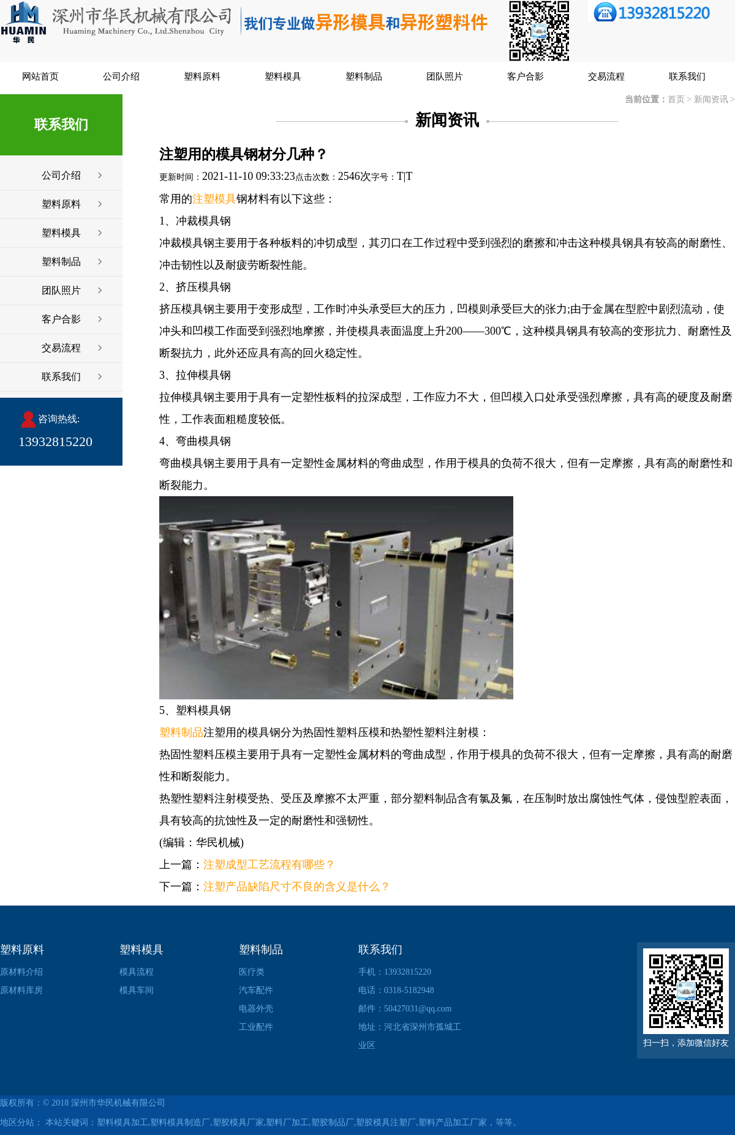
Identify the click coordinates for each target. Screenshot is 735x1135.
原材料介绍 (21, 972)
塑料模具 (283, 76)
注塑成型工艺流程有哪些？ (269, 864)
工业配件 (256, 1027)
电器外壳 (256, 1008)
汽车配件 (256, 990)
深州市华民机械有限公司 (118, 1102)
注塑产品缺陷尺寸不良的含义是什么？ (297, 886)
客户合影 (525, 76)
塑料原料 (202, 76)
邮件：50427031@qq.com (405, 1008)
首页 (676, 99)
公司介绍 (121, 76)
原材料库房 (21, 990)
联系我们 (687, 76)
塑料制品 (363, 76)
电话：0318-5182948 (396, 990)
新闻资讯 (711, 99)
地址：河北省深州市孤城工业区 (409, 1036)
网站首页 (40, 76)
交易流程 (606, 76)
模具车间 (136, 990)
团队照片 (444, 76)
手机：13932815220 (394, 972)
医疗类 (252, 972)
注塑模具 (214, 199)
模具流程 (136, 972)
